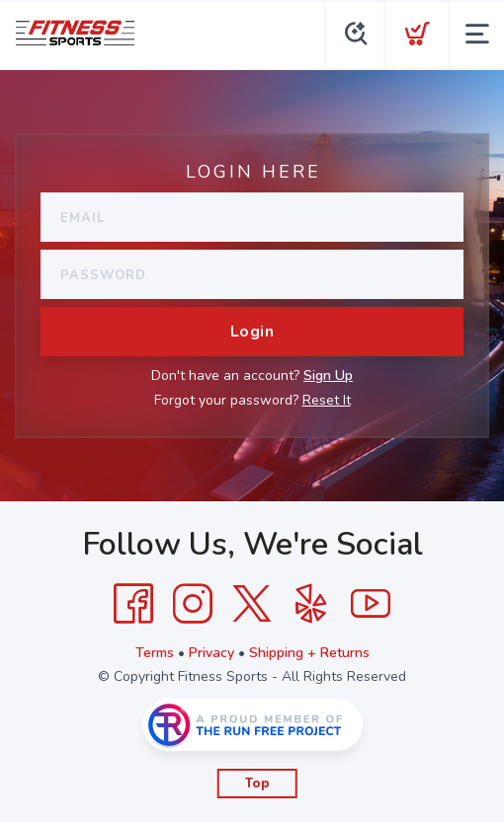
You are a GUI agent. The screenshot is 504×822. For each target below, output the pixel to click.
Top (257, 783)
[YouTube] (370, 604)
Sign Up (328, 375)
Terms (154, 652)
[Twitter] (252, 604)
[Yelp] (311, 604)
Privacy (211, 652)
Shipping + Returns (309, 652)
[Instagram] (192, 604)
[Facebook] (133, 604)
